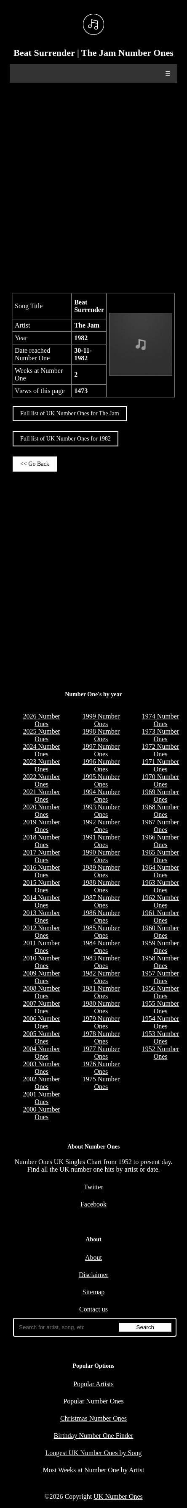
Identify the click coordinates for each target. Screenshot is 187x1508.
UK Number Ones (118, 1496)
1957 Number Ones (160, 977)
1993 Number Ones (101, 810)
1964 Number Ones (160, 871)
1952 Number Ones (160, 1052)
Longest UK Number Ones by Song (93, 1452)
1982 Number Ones (101, 977)
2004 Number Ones (41, 1052)
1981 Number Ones (101, 992)
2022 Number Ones (41, 780)
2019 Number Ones (41, 825)
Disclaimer (93, 1274)
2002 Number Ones (41, 1082)
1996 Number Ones (101, 765)
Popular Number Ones (93, 1401)
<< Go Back (34, 464)
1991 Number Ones (101, 841)
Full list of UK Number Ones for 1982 (65, 438)
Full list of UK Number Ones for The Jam (69, 413)
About (93, 1257)
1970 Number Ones (160, 780)
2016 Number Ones (41, 871)
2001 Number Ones (41, 1098)
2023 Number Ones (41, 765)
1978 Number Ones (101, 1037)
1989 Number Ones (101, 871)
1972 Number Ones (160, 750)
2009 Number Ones (41, 977)
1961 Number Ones (160, 916)
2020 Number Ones (41, 810)
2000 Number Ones (41, 1113)
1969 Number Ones (160, 795)
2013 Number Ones (41, 916)
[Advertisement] (93, 187)
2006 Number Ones (41, 1022)
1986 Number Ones (101, 916)
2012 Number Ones (41, 931)
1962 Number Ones (160, 901)
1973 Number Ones (160, 735)
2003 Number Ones (41, 1067)
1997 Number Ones (101, 750)
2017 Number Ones (41, 856)
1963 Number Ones (160, 886)
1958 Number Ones (160, 962)
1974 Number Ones (160, 720)
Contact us (93, 1309)
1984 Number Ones (101, 946)
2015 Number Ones (41, 886)
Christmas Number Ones (93, 1418)
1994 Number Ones (101, 795)
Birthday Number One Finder (94, 1435)
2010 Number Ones (41, 962)
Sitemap (93, 1292)
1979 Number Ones (101, 1022)
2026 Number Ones (41, 720)
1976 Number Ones (101, 1067)
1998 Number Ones (101, 735)
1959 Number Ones (160, 946)
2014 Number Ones (41, 901)
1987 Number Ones (101, 901)
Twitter (93, 1187)
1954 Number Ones (160, 1022)
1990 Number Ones (101, 856)
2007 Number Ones (41, 1007)
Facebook (93, 1204)
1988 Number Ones (101, 886)
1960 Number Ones (160, 931)
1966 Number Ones (160, 841)
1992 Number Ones (101, 825)
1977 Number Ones (101, 1052)
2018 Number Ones (41, 841)
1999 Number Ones (101, 720)
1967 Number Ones (160, 825)
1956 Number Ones (160, 992)
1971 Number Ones (160, 765)
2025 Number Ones (41, 735)
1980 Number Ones (101, 1007)
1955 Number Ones (160, 1007)
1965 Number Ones (160, 856)
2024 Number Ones (41, 750)
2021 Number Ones (41, 795)
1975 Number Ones (101, 1082)
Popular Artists (93, 1383)
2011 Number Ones (41, 946)
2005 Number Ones (41, 1037)
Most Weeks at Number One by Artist (93, 1470)
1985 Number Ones (101, 931)
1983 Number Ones (101, 962)
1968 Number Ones (160, 810)
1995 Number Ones (101, 780)
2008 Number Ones (41, 992)
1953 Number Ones (160, 1037)
